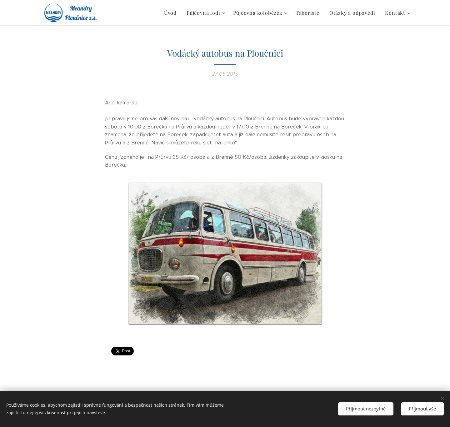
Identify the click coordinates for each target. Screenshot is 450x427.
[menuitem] (183, 13)
